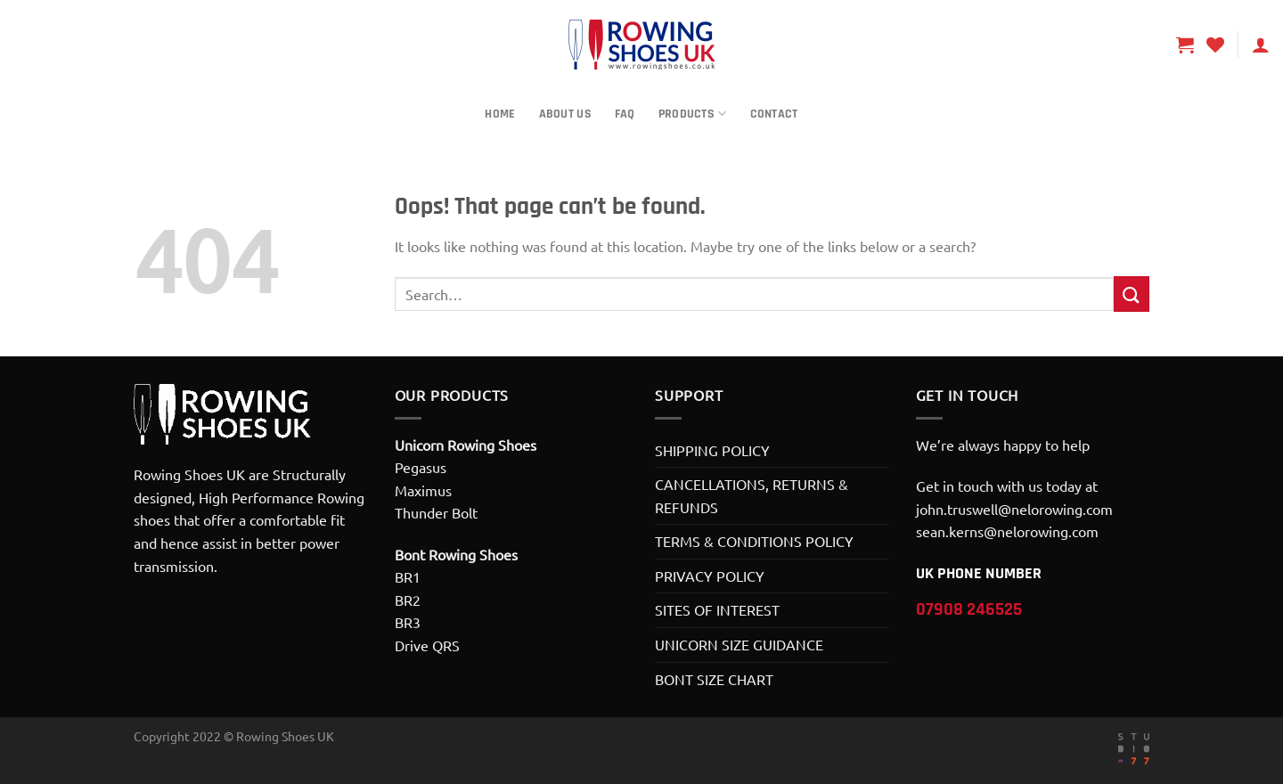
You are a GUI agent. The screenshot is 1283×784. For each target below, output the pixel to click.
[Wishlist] (1215, 44)
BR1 (408, 576)
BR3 (408, 622)
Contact (774, 114)
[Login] (1261, 44)
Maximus (423, 490)
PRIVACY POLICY (709, 575)
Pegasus (420, 467)
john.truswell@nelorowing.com (1014, 509)
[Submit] (1131, 293)
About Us (565, 114)
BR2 (408, 599)
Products (692, 113)
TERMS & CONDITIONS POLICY (754, 541)
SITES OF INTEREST (717, 609)
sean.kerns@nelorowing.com (1007, 531)
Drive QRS (427, 645)
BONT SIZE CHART (714, 679)
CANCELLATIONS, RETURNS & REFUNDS (751, 495)
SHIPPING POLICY (712, 450)
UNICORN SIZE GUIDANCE (739, 644)
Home (500, 114)
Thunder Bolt (436, 512)
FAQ (625, 114)
